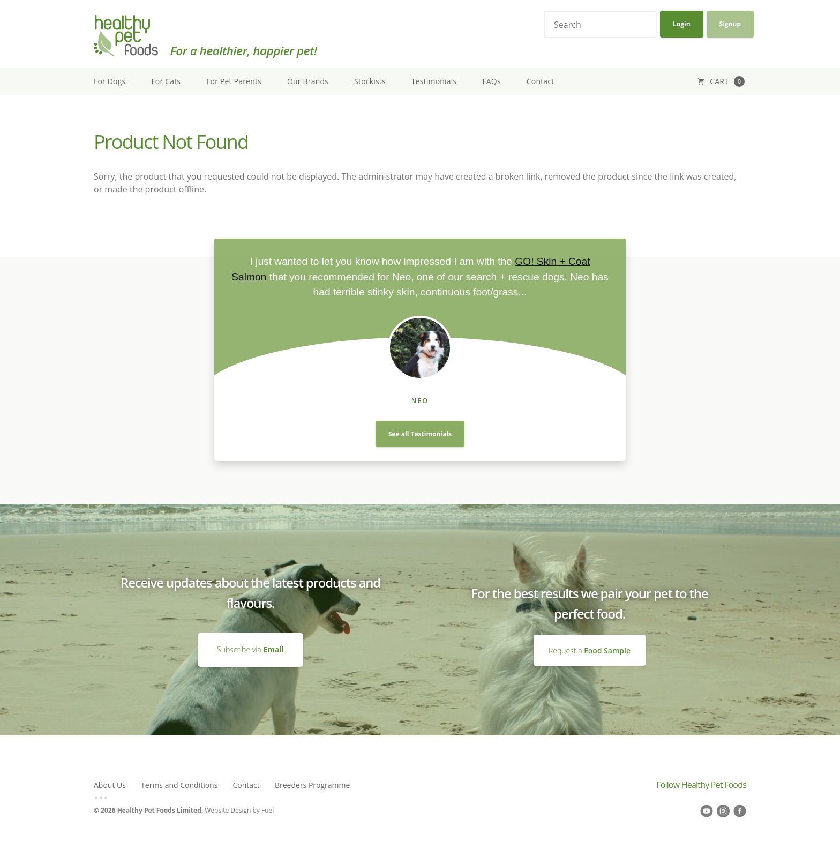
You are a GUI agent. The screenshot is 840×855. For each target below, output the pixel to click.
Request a (590, 650)
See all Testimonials (420, 433)
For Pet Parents (233, 81)
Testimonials (434, 81)
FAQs (491, 81)
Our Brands (307, 81)
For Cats (166, 81)
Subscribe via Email (250, 638)
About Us (110, 785)
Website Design (228, 810)
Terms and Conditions (179, 785)
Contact (540, 81)
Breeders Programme (312, 785)
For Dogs (109, 81)
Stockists (370, 81)
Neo (420, 400)
